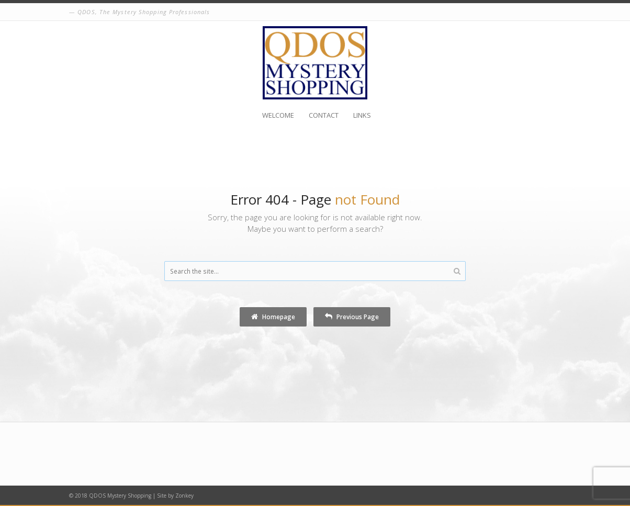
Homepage (273, 316)
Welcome (278, 115)
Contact (324, 115)
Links (362, 115)
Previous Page (352, 316)
